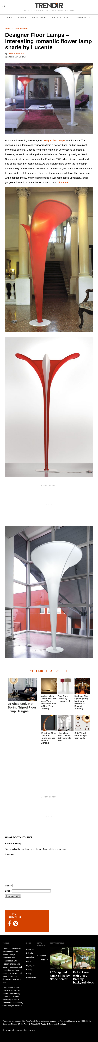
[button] (49, 99)
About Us (30, 949)
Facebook (41, 954)
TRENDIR (49, 5)
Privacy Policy (29, 971)
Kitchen (8, 18)
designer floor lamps (54, 140)
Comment (10, 854)
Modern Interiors (60, 18)
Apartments (22, 18)
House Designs (39, 18)
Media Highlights (30, 963)
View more (81, 18)
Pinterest (42, 960)
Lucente (63, 182)
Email (8, 891)
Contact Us (31, 978)
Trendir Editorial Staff (16, 53)
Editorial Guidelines (30, 955)
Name (8, 886)
